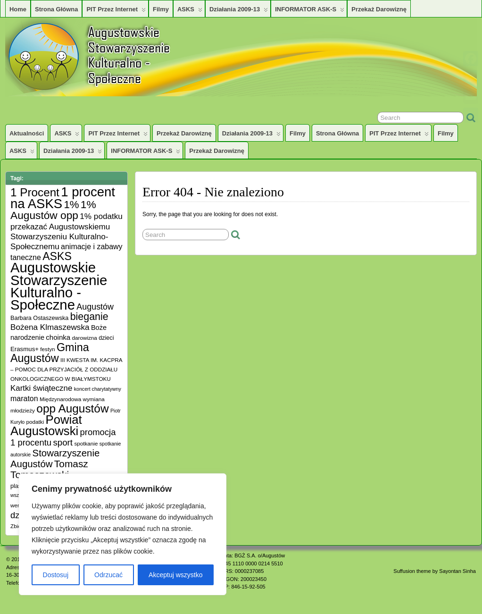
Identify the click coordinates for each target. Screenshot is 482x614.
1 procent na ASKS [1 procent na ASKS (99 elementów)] (62, 198)
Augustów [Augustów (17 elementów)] (95, 306)
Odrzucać (108, 575)
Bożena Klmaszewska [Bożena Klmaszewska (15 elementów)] (50, 327)
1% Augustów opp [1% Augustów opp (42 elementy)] (53, 209)
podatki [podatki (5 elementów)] (35, 422)
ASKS (189, 11)
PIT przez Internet (116, 11)
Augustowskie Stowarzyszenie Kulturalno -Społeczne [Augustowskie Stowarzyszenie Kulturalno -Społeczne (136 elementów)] (58, 286)
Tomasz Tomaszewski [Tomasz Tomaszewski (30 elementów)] (49, 469)
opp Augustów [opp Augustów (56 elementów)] (72, 408)
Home (17, 9)
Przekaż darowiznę (379, 9)
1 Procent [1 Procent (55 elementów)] (34, 192)
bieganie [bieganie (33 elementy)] (89, 316)
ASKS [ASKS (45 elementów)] (57, 256)
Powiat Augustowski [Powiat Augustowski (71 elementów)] (46, 425)
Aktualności (26, 133)
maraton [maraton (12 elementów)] (24, 399)
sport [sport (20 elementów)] (63, 442)
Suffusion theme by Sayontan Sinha (434, 571)
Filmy (161, 9)
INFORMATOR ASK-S (309, 11)
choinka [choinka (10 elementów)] (58, 337)
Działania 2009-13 (238, 11)
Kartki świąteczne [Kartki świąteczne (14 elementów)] (41, 388)
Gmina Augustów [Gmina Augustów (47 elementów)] (49, 352)
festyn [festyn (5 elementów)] (47, 349)
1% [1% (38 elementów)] (71, 204)
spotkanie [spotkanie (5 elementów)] (86, 443)
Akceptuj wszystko (175, 575)
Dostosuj (55, 575)
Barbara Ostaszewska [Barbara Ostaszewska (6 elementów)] (39, 318)
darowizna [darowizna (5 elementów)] (84, 338)
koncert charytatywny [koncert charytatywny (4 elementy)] (97, 389)
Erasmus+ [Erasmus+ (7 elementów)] (24, 349)
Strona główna (56, 9)
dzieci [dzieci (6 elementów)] (106, 338)
